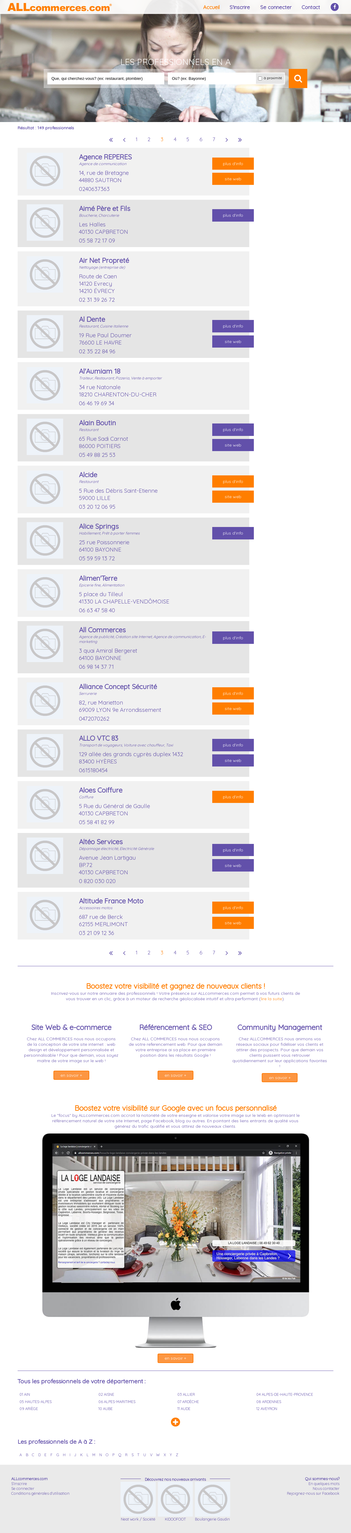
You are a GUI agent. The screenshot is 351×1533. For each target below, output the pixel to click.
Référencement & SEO (175, 1027)
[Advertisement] (286, 239)
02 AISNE (106, 1394)
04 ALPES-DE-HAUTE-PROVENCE (284, 1394)
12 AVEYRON (266, 1408)
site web (233, 179)
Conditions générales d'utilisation (40, 1493)
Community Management (279, 1027)
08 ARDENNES (268, 1401)
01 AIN (24, 1394)
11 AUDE (183, 1408)
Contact (311, 7)
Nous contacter (326, 1488)
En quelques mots (323, 1483)
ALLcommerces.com (29, 1478)
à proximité (270, 78)
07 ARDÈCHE (188, 1401)
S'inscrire (240, 7)
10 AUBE (105, 1408)
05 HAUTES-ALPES (35, 1401)
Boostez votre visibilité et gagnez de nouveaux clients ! (175, 986)
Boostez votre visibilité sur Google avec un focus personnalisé (175, 1108)
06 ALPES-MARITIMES (116, 1401)
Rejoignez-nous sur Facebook (313, 1493)
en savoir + (71, 1075)
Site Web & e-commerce (71, 1027)
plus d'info (233, 163)
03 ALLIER (186, 1394)
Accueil (211, 7)
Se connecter (275, 7)
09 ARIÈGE (28, 1408)
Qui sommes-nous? (322, 1478)
